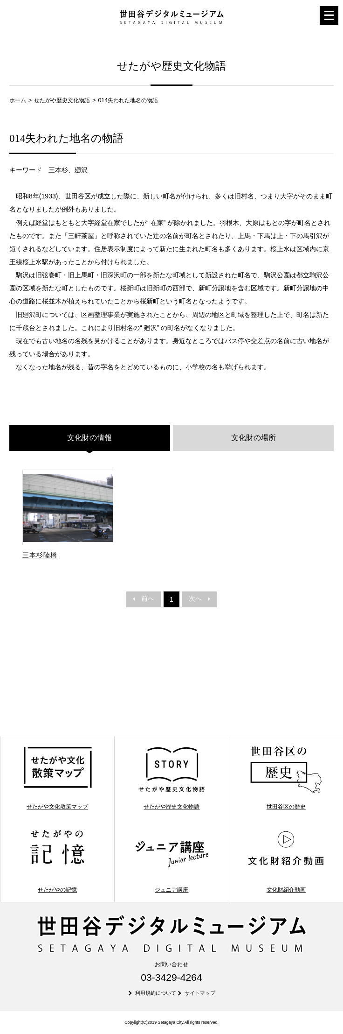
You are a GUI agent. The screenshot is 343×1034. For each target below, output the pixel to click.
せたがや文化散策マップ (57, 777)
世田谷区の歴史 (286, 777)
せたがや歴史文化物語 (62, 100)
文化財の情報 (89, 438)
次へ (199, 598)
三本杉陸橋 (39, 555)
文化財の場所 (253, 438)
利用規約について (155, 993)
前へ (143, 598)
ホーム (17, 100)
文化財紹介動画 (286, 861)
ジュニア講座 (172, 861)
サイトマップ (200, 993)
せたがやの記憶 (57, 861)
